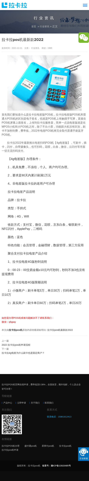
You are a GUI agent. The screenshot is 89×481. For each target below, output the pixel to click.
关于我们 (35, 403)
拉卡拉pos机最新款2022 (60, 330)
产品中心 (7, 403)
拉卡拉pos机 (15, 330)
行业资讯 (44, 26)
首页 (33, 26)
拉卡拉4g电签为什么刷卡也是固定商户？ (23, 353)
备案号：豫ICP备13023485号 (56, 465)
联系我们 (49, 403)
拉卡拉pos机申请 (10, 450)
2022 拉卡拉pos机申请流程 (16, 345)
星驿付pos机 (48, 446)
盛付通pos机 (30, 446)
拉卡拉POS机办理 (10, 446)
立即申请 (21, 403)
